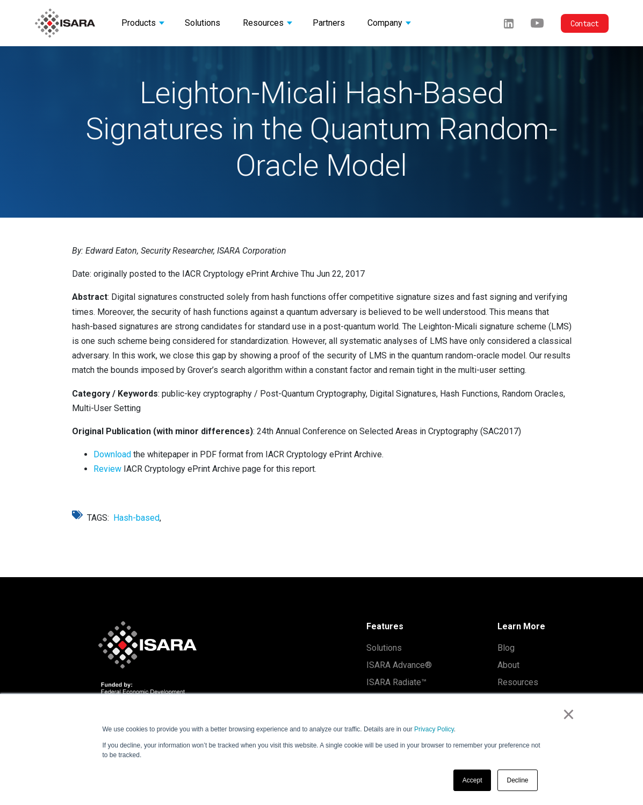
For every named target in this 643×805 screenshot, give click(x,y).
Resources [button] (263, 23)
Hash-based (136, 518)
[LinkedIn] (509, 23)
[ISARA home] (65, 23)
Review (107, 469)
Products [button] (138, 23)
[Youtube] (537, 23)
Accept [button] (472, 780)
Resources (517, 682)
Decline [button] (517, 780)
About (508, 665)
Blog (506, 648)
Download (112, 454)
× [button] (568, 714)
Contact (584, 23)
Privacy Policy (434, 729)
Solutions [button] (202, 23)
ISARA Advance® (399, 665)
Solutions (384, 648)
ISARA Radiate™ (396, 682)
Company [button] (384, 23)
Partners (329, 23)
